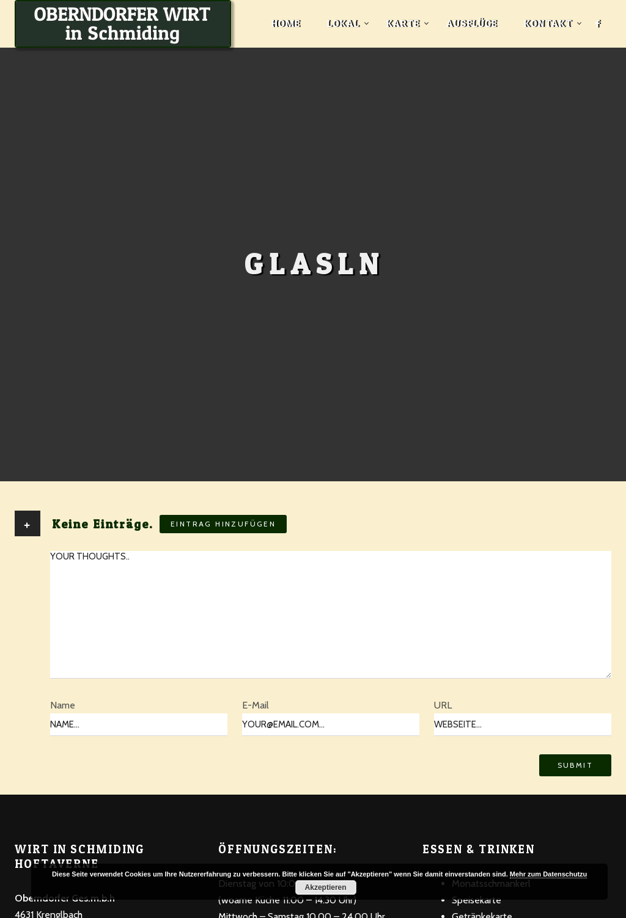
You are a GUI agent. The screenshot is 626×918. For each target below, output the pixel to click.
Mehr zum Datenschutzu (548, 874)
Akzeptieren (326, 887)
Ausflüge (471, 23)
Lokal (343, 23)
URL (443, 705)
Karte (402, 23)
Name (62, 705)
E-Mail (255, 705)
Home (285, 23)
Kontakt (548, 23)
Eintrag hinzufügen (223, 523)
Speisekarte (476, 900)
